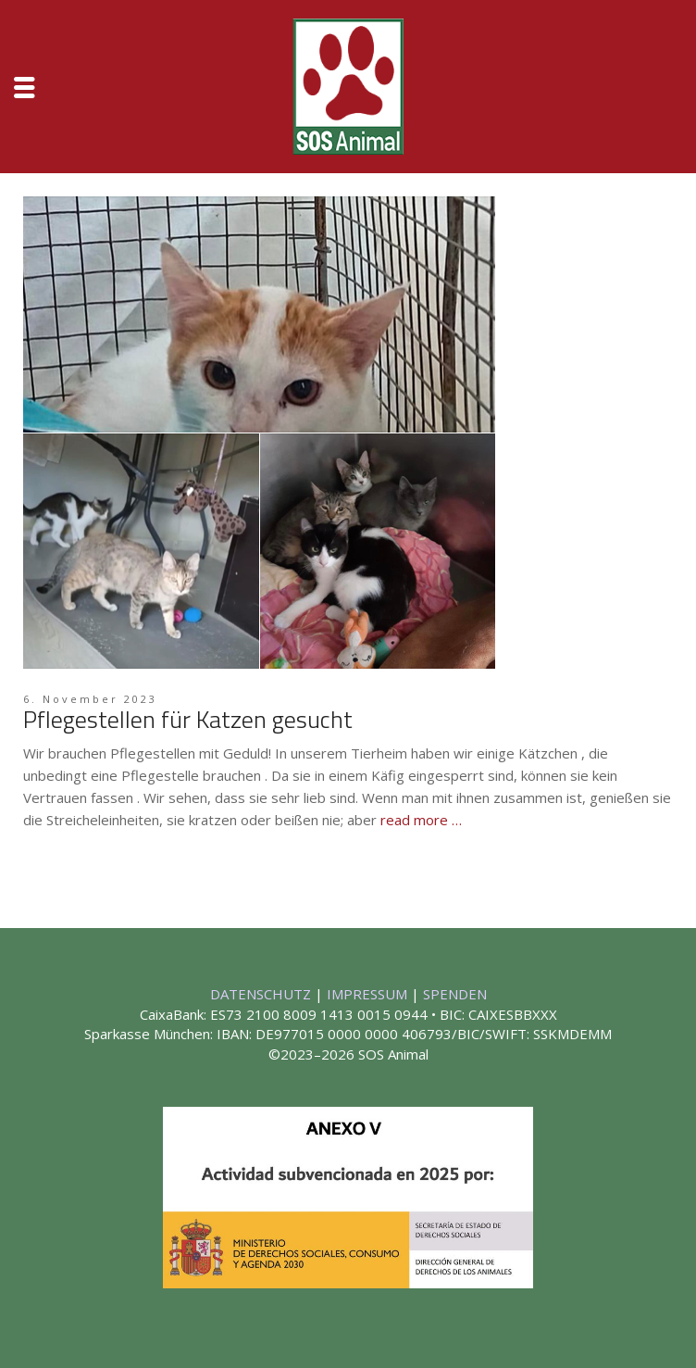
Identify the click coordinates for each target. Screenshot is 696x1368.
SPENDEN (455, 994)
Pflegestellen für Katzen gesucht (188, 719)
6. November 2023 (90, 699)
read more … (421, 819)
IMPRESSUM (369, 994)
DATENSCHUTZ (262, 994)
